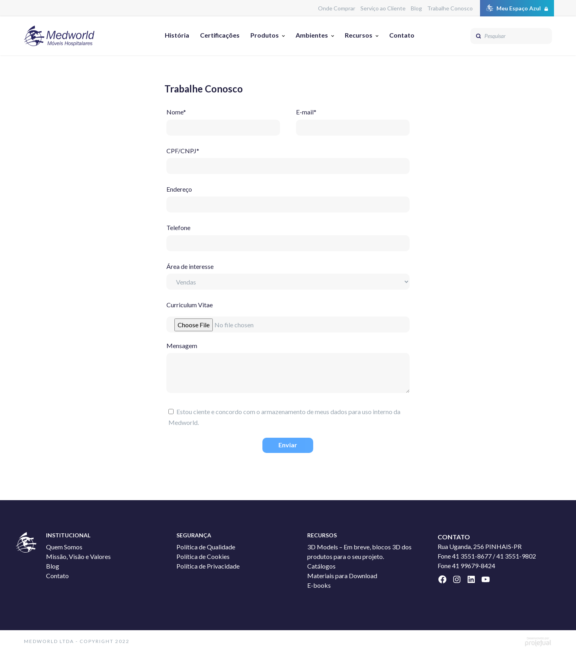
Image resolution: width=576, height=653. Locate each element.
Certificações (220, 35)
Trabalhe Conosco (450, 8)
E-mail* (353, 119)
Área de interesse (288, 274)
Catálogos (321, 566)
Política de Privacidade (208, 566)
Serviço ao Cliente (383, 8)
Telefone (288, 235)
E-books (319, 585)
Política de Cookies (203, 556)
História (177, 35)
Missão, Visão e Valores (78, 556)
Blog (416, 8)
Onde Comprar (336, 8)
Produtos (264, 35)
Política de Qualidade (205, 547)
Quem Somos (64, 547)
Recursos (358, 35)
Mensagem (288, 369)
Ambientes (312, 35)
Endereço (288, 196)
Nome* (223, 119)
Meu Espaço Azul (518, 8)
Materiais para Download (342, 575)
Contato (401, 35)
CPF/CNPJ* (288, 158)
